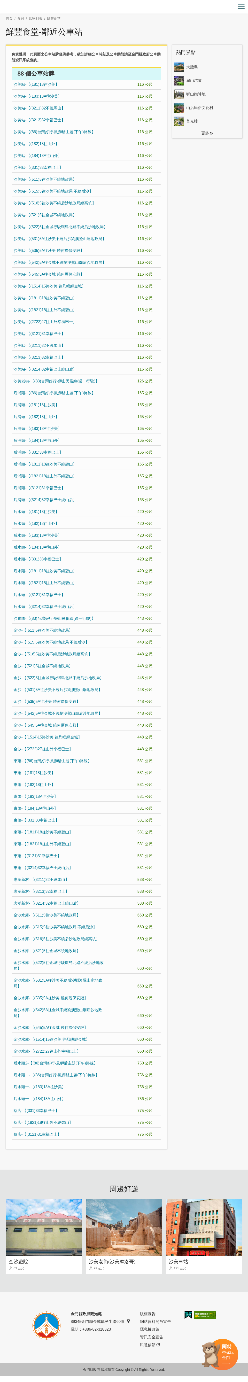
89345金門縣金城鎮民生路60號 (100, 1327)
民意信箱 (150, 1351)
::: (1, 3)
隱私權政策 (149, 1335)
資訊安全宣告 (151, 1343)
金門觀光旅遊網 (124, 6)
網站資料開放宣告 (155, 1327)
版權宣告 (147, 1320)
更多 (205, 133)
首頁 (9, 18)
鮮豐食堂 (54, 18)
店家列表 (35, 18)
